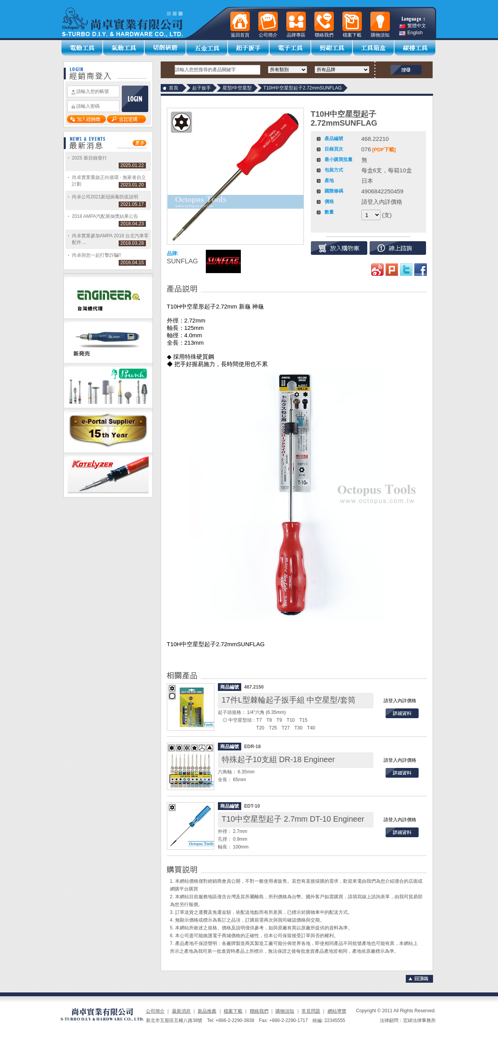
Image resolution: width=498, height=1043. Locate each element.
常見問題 (311, 1011)
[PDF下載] (384, 150)
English (411, 32)
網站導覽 (337, 1011)
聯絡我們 (259, 1011)
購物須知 (284, 1011)
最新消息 (181, 1011)
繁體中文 (412, 25)
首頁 (173, 88)
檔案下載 (233, 1011)
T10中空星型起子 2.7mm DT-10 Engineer (293, 819)
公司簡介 (155, 1011)
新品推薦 (207, 1011)
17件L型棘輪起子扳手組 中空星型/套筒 (289, 700)
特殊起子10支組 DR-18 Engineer (278, 759)
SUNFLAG (182, 261)
